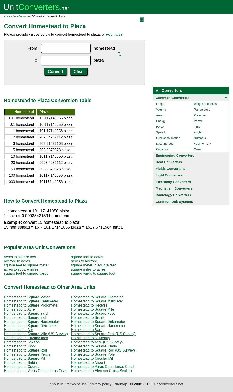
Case (197, 149)
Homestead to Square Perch (27, 354)
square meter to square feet (93, 265)
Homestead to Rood (20, 346)
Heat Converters (169, 162)
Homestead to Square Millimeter (97, 301)
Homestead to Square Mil (24, 358)
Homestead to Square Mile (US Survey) (36, 334)
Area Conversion (22, 16)
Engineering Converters (175, 155)
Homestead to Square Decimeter (30, 326)
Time (197, 126)
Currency (162, 149)
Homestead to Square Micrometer (31, 305)
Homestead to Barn (86, 330)
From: (33, 48)
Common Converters (172, 98)
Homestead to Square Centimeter (31, 301)
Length (160, 104)
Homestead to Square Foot (93, 313)
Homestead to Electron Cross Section (101, 371)
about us (56, 384)
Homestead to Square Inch (25, 317)
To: (35, 60)
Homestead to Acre (19, 309)
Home (7, 16)
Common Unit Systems (174, 202)
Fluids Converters (170, 169)
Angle (197, 132)
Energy (160, 121)
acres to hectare (84, 261)
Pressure (200, 115)
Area (159, 115)
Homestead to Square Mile (92, 309)
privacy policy (100, 384)
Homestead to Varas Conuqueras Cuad (35, 371)
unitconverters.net (168, 384)
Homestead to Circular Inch (26, 338)
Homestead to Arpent (88, 362)
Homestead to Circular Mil (92, 358)
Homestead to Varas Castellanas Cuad (102, 367)
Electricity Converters (173, 182)
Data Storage (165, 143)
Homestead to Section (22, 342)
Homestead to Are (18, 330)
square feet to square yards (26, 273)
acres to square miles (21, 269)
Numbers (200, 138)
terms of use (77, 384)
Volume (161, 109)
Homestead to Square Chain (94, 346)
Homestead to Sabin (20, 362)
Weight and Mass (205, 104)
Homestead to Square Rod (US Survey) (103, 350)
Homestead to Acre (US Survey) (97, 342)
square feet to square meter (26, 265)
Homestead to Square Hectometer (31, 322)
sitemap (120, 384)
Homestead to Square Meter (27, 297)
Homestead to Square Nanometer (98, 326)
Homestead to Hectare (89, 305)
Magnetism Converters (174, 188)
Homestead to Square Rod (25, 350)
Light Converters (169, 175)
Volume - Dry (202, 143)
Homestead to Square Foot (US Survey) (103, 334)
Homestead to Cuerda (22, 367)
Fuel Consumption (168, 138)
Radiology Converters (173, 195)
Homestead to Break (87, 317)
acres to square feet (20, 257)
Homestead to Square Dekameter (98, 322)
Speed (160, 132)
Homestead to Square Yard (26, 313)
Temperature (202, 109)
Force (160, 126)
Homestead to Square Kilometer (97, 297)
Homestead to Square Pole (93, 354)
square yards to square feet (93, 273)
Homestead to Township (90, 338)
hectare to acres (17, 261)
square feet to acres (87, 257)
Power (198, 121)
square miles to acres (88, 269)
